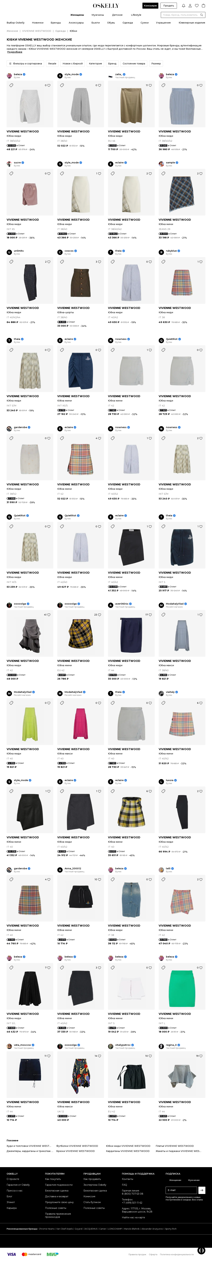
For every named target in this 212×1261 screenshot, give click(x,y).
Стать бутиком (92, 1202)
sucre (17, 162)
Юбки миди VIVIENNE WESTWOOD (128, 1145)
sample (170, 162)
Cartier (102, 1229)
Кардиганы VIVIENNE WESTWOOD (128, 1151)
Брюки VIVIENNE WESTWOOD (75, 1151)
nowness (121, 339)
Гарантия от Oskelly (18, 1184)
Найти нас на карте (133, 1217)
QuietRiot (172, 339)
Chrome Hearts (46, 1229)
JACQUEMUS (90, 1229)
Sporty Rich (171, 1229)
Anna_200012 (73, 868)
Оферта (153, 1254)
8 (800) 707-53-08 (132, 1193)
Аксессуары (76, 22)
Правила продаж (137, 1254)
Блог (9, 1196)
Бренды (56, 22)
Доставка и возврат (56, 1196)
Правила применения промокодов (58, 1215)
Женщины (77, 14)
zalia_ (118, 74)
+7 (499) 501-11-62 (132, 1202)
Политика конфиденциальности (177, 1254)
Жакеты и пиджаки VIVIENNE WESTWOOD (180, 1151)
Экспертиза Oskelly (94, 1184)
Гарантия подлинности (59, 1184)
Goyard (78, 1229)
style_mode (72, 74)
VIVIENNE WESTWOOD (36, 30)
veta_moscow (22, 1045)
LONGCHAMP (115, 1229)
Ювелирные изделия (192, 22)
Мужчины (98, 14)
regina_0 (171, 1045)
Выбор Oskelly (16, 22)
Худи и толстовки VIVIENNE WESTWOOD (31, 1145)
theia (118, 250)
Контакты (127, 1179)
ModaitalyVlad (175, 603)
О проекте (13, 1179)
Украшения (163, 22)
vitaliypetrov (123, 1045)
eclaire (119, 162)
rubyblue (171, 250)
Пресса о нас (15, 1190)
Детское (117, 14)
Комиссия (89, 1196)
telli (168, 868)
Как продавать (92, 1179)
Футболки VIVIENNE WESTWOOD (77, 1145)
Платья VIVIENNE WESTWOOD (175, 1145)
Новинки (37, 22)
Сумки (145, 22)
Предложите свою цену (59, 1202)
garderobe (20, 427)
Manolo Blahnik (131, 1229)
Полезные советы (55, 1208)
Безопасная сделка (56, 1190)
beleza (18, 74)
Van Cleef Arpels (64, 1229)
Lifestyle (136, 14)
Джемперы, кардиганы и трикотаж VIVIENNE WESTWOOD (31, 1151)
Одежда (128, 22)
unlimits (19, 250)
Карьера (12, 1208)
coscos (69, 250)
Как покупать (53, 1179)
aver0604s (121, 603)
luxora (169, 780)
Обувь (111, 22)
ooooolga (20, 603)
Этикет (11, 1202)
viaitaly (170, 692)
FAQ (124, 1184)
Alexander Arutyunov (152, 1229)
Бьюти (95, 22)
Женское (12, 30)
